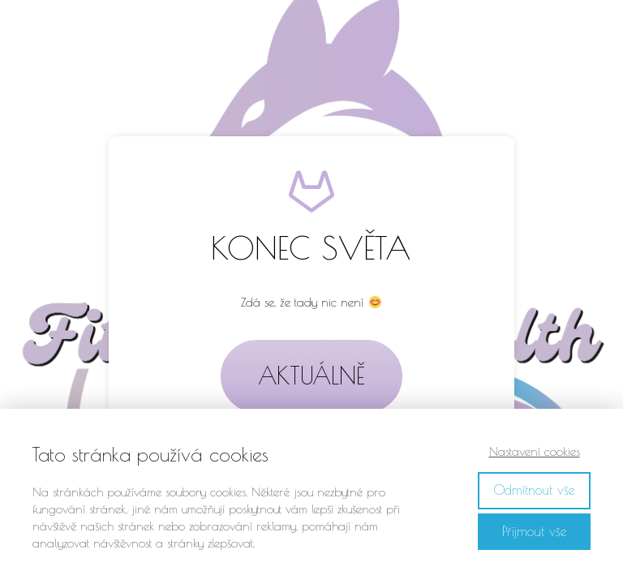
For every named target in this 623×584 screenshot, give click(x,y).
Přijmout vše (534, 531)
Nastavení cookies (534, 451)
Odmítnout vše (534, 490)
